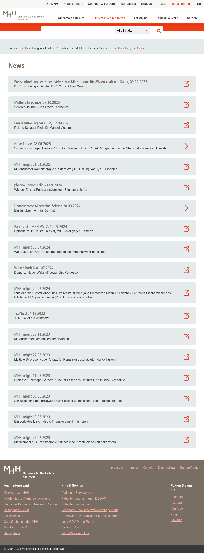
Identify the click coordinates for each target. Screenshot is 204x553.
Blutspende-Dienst (16, 510)
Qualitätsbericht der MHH (21, 521)
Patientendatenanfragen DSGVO (83, 498)
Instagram (177, 502)
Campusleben (70, 527)
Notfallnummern (182, 3)
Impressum (115, 467)
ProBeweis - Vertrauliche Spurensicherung (90, 515)
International (128, 3)
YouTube (177, 508)
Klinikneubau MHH (17, 492)
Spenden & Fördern (101, 3)
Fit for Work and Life (75, 533)
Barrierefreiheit (190, 467)
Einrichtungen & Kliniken (109, 18)
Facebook (177, 497)
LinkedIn (176, 520)
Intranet (133, 467)
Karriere (192, 18)
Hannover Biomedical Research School (30, 504)
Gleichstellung (13, 515)
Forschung (141, 18)
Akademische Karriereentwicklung (27, 498)
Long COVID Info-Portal (77, 521)
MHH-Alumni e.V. (15, 527)
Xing (174, 514)
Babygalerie (12, 533)
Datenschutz (166, 467)
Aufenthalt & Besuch (71, 18)
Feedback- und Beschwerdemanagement (89, 510)
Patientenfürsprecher (75, 504)
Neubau (146, 3)
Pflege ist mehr (73, 3)
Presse (161, 3)
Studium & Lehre (167, 18)
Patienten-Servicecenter (77, 492)
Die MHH (52, 3)
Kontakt (148, 467)
